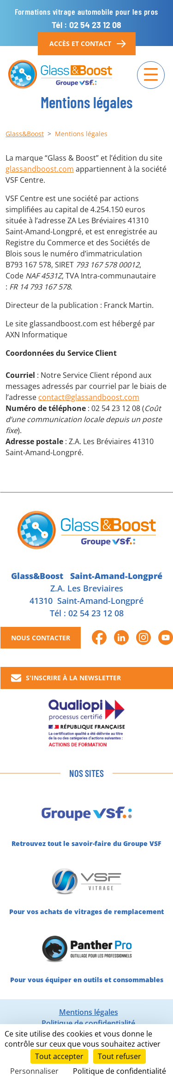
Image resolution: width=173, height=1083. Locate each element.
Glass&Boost (25, 133)
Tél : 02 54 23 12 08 (86, 25)
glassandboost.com (40, 169)
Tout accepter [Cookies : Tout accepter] (59, 1056)
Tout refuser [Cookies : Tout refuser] (119, 1056)
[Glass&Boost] (60, 75)
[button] (99, 637)
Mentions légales (88, 1012)
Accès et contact (86, 43)
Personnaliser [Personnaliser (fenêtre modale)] (34, 1071)
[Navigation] (151, 75)
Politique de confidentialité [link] (119, 1071)
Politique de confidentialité (88, 1023)
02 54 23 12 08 (96, 613)
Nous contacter (40, 637)
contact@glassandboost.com (88, 397)
